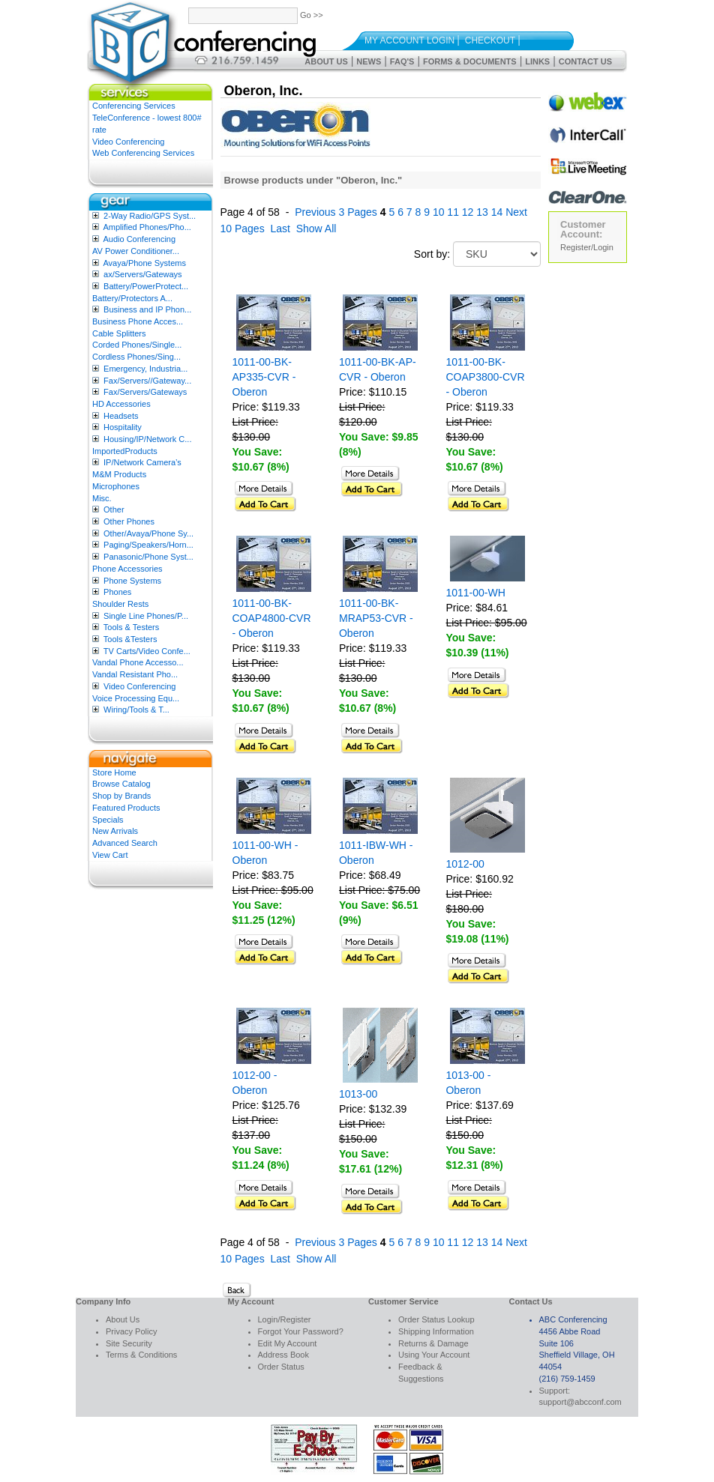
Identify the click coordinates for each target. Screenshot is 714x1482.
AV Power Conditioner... (135, 251)
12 (468, 212)
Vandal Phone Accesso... (138, 662)
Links (537, 61)
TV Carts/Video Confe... (147, 651)
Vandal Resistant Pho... (135, 674)
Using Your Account (434, 1354)
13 (482, 212)
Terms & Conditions (141, 1354)
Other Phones (129, 521)
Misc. (102, 498)
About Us (325, 61)
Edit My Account (287, 1343)
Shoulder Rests (120, 603)
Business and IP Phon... (147, 309)
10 (439, 212)
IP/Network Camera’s (143, 462)
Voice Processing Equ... (135, 698)
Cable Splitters (119, 333)
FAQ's (402, 61)
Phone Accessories (127, 568)
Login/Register (284, 1319)
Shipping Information (436, 1331)
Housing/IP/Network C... (147, 439)
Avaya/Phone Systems (144, 262)
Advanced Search (125, 842)
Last (280, 229)
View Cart (110, 854)
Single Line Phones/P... (146, 615)
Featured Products (126, 807)
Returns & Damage (433, 1343)
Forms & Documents (470, 61)
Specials (108, 819)
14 (497, 212)
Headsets (121, 415)
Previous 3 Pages (336, 212)
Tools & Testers (131, 627)
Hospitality (123, 427)
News (368, 61)
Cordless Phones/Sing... (136, 356)
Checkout (490, 40)
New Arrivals (115, 830)
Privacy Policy (131, 1331)
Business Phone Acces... (137, 321)
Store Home (114, 772)
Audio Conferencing (139, 239)
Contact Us (585, 61)
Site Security (129, 1343)
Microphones (116, 486)
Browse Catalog (121, 783)
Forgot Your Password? (301, 1331)
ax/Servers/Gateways (143, 274)
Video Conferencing (128, 141)
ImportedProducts (125, 451)
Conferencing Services (134, 105)
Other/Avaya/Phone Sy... (149, 533)
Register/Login (587, 247)
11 (453, 212)
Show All (316, 229)
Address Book (283, 1354)
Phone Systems (132, 580)
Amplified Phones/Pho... (146, 227)
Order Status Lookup (436, 1319)
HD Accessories (121, 403)
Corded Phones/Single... (137, 344)
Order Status (281, 1366)
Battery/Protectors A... (132, 298)
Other (114, 509)
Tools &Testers (131, 639)
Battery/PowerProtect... (146, 286)
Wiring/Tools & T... (137, 709)
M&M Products (119, 474)
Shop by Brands (121, 795)
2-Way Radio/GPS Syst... (150, 215)
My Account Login (409, 40)
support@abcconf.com (580, 1401)
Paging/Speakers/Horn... (149, 544)
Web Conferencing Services (143, 152)
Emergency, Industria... (146, 368)
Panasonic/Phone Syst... (149, 556)
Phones (117, 591)
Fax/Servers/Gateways (145, 391)
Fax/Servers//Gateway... (147, 380)
